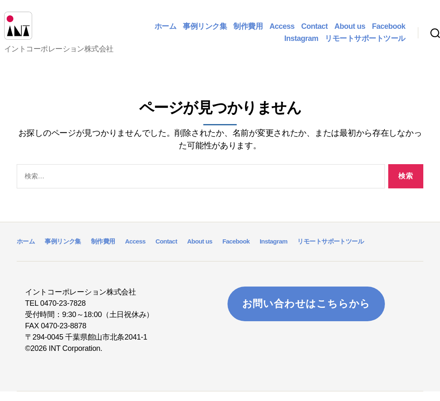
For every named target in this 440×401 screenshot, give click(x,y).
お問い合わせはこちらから (306, 313)
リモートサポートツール (365, 43)
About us (349, 31)
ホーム (165, 31)
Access (281, 31)
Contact (314, 31)
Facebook (388, 31)
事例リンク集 (205, 31)
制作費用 (248, 31)
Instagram (301, 43)
